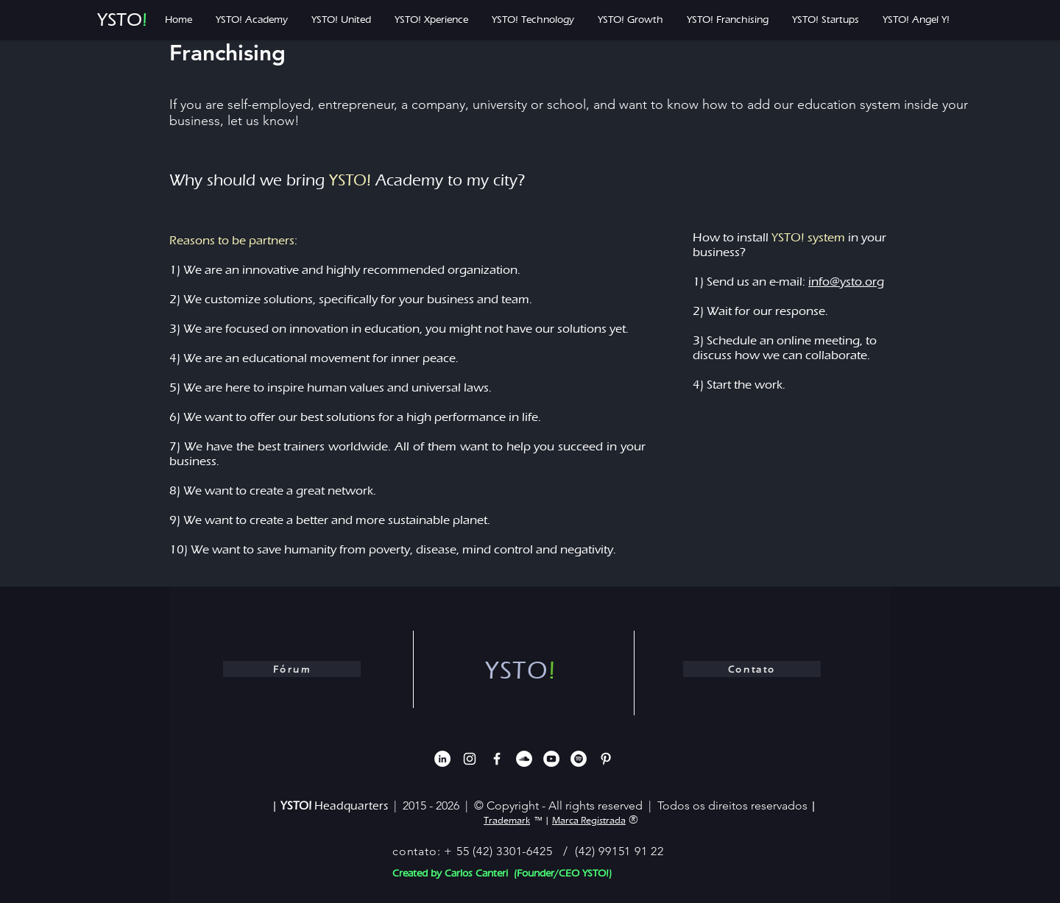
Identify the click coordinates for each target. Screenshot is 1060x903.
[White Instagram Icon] (470, 759)
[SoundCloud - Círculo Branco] (524, 759)
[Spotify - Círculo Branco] (578, 759)
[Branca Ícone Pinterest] (606, 759)
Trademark (507, 820)
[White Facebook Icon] (497, 759)
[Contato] (752, 669)
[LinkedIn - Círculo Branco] (442, 759)
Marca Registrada (589, 820)
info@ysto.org (846, 281)
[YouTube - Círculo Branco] (551, 759)
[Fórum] (292, 669)
